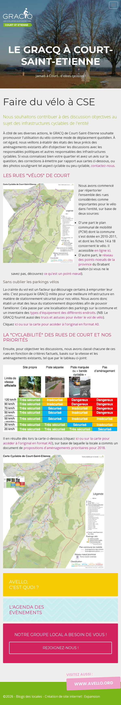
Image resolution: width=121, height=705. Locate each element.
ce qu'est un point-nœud (62, 273)
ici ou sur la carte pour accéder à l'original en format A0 (57, 324)
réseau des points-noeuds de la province (96, 260)
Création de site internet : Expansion (72, 696)
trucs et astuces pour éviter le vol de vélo (72, 317)
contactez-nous (103, 165)
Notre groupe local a (60, 643)
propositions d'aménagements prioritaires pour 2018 (64, 448)
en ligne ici (102, 250)
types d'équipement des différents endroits (62, 312)
